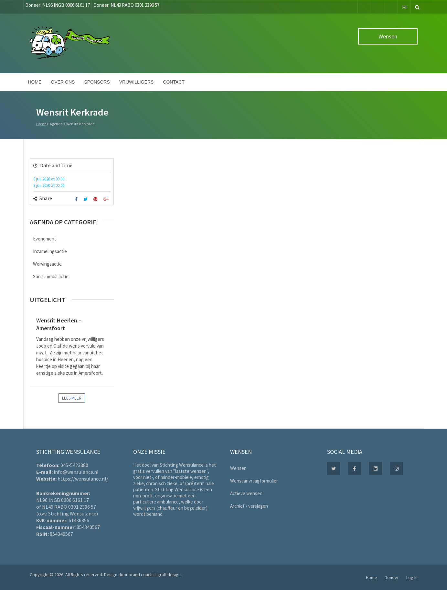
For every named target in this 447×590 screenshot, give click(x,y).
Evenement (44, 239)
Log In (412, 577)
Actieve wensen (246, 493)
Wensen (387, 36)
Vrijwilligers (136, 82)
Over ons (63, 82)
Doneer (392, 577)
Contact (174, 82)
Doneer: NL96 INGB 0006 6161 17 (57, 5)
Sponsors (97, 82)
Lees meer (71, 398)
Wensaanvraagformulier (254, 481)
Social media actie (51, 276)
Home (35, 82)
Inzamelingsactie (50, 251)
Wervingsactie (47, 264)
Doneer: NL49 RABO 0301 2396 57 (126, 5)
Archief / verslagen (249, 506)
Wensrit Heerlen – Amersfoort (58, 324)
